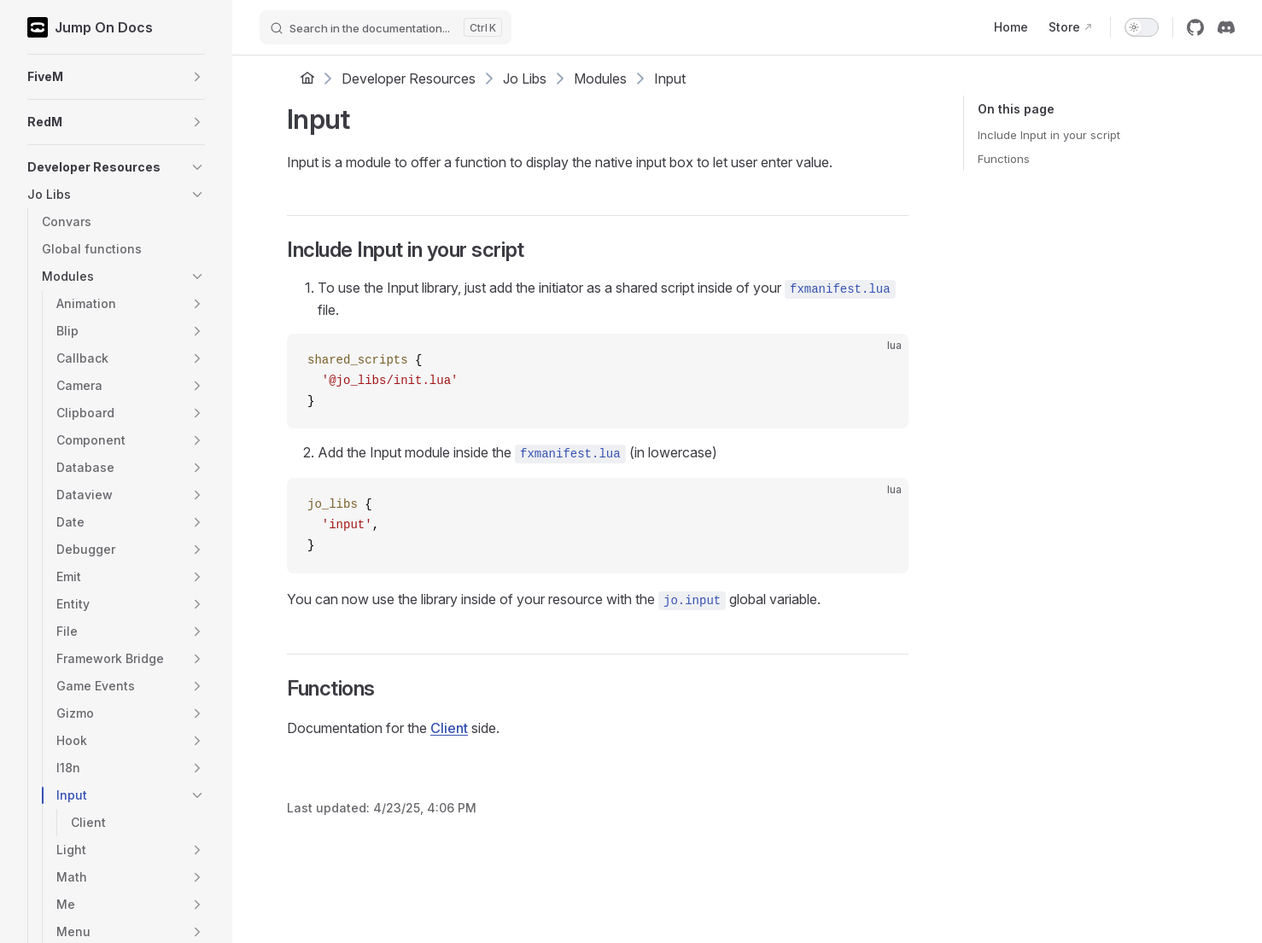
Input (670, 78)
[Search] (385, 27)
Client (449, 727)
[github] (1195, 27)
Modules (600, 78)
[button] (116, 76)
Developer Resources (409, 78)
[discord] (1226, 27)
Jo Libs (524, 78)
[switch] (1142, 27)
